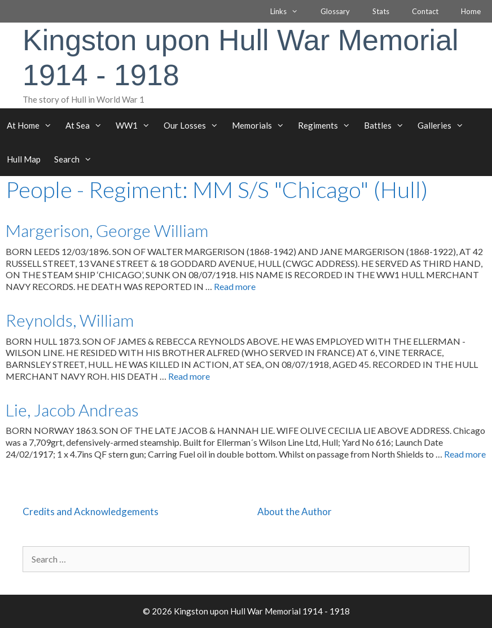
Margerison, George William (107, 230)
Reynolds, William (70, 320)
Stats (380, 11)
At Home (33, 125)
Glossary (335, 11)
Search (76, 159)
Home (471, 11)
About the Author (294, 511)
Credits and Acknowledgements (91, 511)
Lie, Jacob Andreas (72, 409)
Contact (425, 11)
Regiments (327, 125)
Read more (235, 286)
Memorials (261, 125)
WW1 (136, 125)
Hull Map (24, 159)
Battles (387, 125)
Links (289, 11)
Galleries (444, 125)
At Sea (87, 125)
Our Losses (194, 125)
